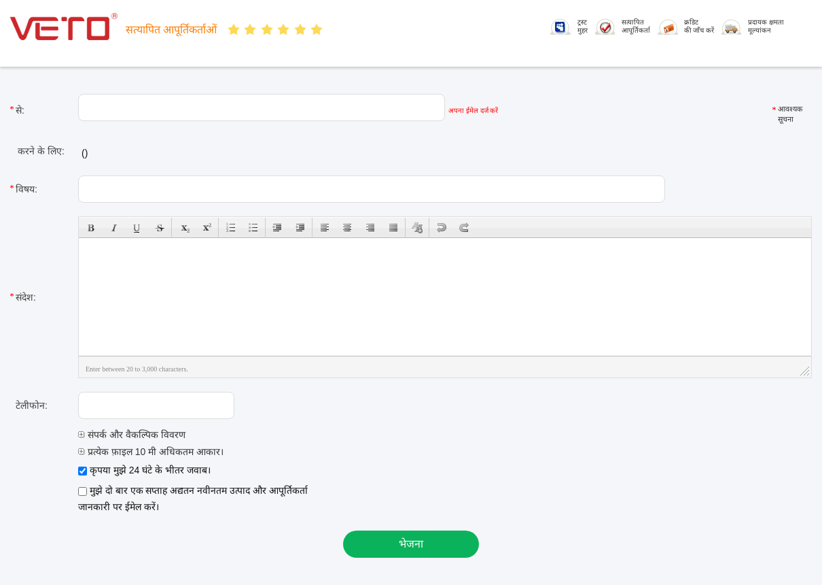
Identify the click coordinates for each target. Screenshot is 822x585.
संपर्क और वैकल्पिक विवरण (131, 434)
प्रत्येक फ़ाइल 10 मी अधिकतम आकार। (151, 451)
